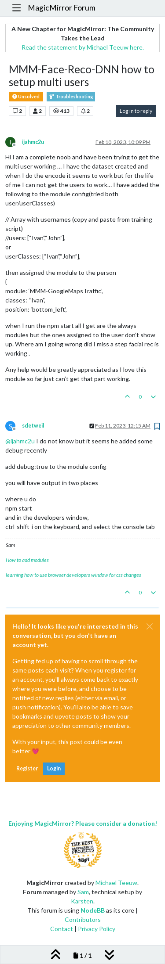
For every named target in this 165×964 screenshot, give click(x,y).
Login (54, 768)
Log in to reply (136, 111)
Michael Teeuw (116, 882)
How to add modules (27, 560)
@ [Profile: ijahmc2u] (20, 441)
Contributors (83, 919)
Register (27, 768)
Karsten (82, 901)
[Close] (149, 626)
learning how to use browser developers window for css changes (73, 575)
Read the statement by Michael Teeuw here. (83, 47)
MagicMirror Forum (61, 7)
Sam (83, 892)
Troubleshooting (71, 97)
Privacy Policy (96, 928)
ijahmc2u (33, 142)
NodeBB (93, 910)
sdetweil (33, 425)
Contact (61, 928)
